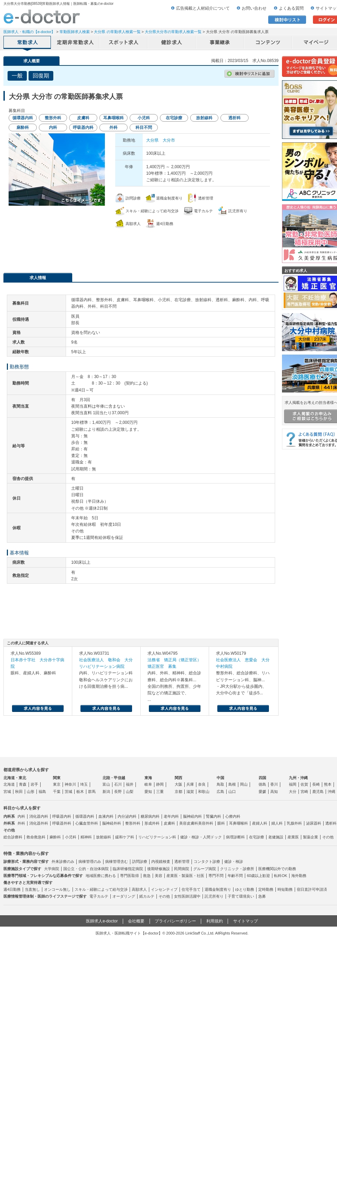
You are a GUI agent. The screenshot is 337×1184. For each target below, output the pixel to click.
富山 (106, 784)
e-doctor (41, 16)
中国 (220, 778)
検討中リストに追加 (249, 74)
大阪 (178, 784)
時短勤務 (285, 889)
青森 (22, 784)
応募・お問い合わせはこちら (141, 247)
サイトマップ (245, 921)
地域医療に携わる (101, 876)
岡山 (244, 784)
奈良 (202, 784)
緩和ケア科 (124, 837)
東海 (148, 778)
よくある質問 (291, 8)
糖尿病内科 (150, 816)
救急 (147, 876)
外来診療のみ (63, 861)
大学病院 (51, 869)
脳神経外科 (111, 823)
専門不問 (216, 876)
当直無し (32, 889)
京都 (178, 791)
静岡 (160, 784)
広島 (220, 791)
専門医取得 (129, 876)
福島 (42, 791)
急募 (262, 896)
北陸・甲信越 (113, 778)
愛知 (148, 791)
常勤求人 (27, 43)
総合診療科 (12, 837)
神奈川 (70, 784)
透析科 (331, 823)
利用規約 (214, 921)
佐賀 (304, 784)
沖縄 (331, 791)
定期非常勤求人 (76, 43)
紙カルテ (146, 896)
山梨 (129, 791)
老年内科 (171, 816)
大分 (292, 791)
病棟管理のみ (89, 861)
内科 (21, 816)
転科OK (280, 876)
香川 (274, 784)
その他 (328, 837)
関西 (178, 778)
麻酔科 (55, 837)
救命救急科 (35, 837)
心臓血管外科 (86, 823)
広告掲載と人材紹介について (203, 8)
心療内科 (232, 816)
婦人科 (277, 823)
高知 (274, 791)
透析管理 (181, 861)
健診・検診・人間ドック (201, 837)
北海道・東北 (14, 778)
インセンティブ (164, 889)
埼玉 (84, 784)
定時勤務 (265, 889)
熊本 (327, 784)
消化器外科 (38, 823)
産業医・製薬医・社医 (185, 876)
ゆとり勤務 (244, 889)
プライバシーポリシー (175, 921)
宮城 (7, 791)
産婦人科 (259, 823)
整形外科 (132, 823)
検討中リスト (287, 20)
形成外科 (152, 823)
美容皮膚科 (188, 823)
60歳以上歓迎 (258, 876)
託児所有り (214, 896)
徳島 (262, 784)
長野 (118, 791)
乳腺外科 (294, 823)
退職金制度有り (218, 889)
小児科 (70, 837)
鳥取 (220, 784)
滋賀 (190, 791)
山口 (232, 791)
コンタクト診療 (207, 861)
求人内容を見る (38, 708)
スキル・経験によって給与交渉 (101, 889)
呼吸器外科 (61, 823)
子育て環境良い (241, 896)
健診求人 (172, 43)
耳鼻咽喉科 (238, 823)
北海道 (9, 784)
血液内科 (105, 816)
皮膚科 (169, 823)
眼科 (221, 823)
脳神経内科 (192, 816)
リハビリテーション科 (157, 837)
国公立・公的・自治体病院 (86, 869)
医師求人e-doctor (102, 921)
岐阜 (148, 784)
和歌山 (203, 791)
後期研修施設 (158, 869)
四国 (262, 778)
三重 (160, 791)
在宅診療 (256, 837)
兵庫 (190, 784)
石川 (118, 784)
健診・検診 (233, 861)
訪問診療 (139, 861)
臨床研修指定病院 (128, 869)
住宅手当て (191, 889)
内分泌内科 (127, 816)
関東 (57, 778)
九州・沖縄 (298, 778)
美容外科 (205, 823)
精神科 (86, 837)
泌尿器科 (313, 823)
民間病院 (181, 869)
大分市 (169, 140)
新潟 (106, 791)
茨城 (68, 791)
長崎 (316, 784)
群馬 (92, 791)
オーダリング (123, 896)
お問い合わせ (254, 8)
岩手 (34, 784)
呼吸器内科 (61, 816)
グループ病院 (204, 869)
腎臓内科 (213, 816)
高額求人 (139, 889)
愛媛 (262, 791)
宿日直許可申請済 (312, 889)
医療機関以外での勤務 (277, 869)
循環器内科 (84, 816)
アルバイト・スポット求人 (124, 43)
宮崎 (304, 791)
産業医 (293, 837)
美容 (158, 876)
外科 (21, 823)
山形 (30, 791)
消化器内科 (38, 816)
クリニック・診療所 (237, 869)
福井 (129, 784)
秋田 (19, 791)
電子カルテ (98, 896)
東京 (57, 784)
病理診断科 (235, 837)
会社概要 (136, 921)
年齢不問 (235, 876)
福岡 (292, 784)
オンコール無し (57, 889)
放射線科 (103, 837)
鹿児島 (318, 791)
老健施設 (275, 837)
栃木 (80, 791)
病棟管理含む (116, 861)
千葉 (57, 791)
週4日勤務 (12, 889)
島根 (232, 784)
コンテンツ (268, 43)
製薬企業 (310, 837)
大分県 (152, 140)
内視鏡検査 (160, 861)
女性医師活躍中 (187, 896)
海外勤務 (298, 876)
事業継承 (220, 43)
